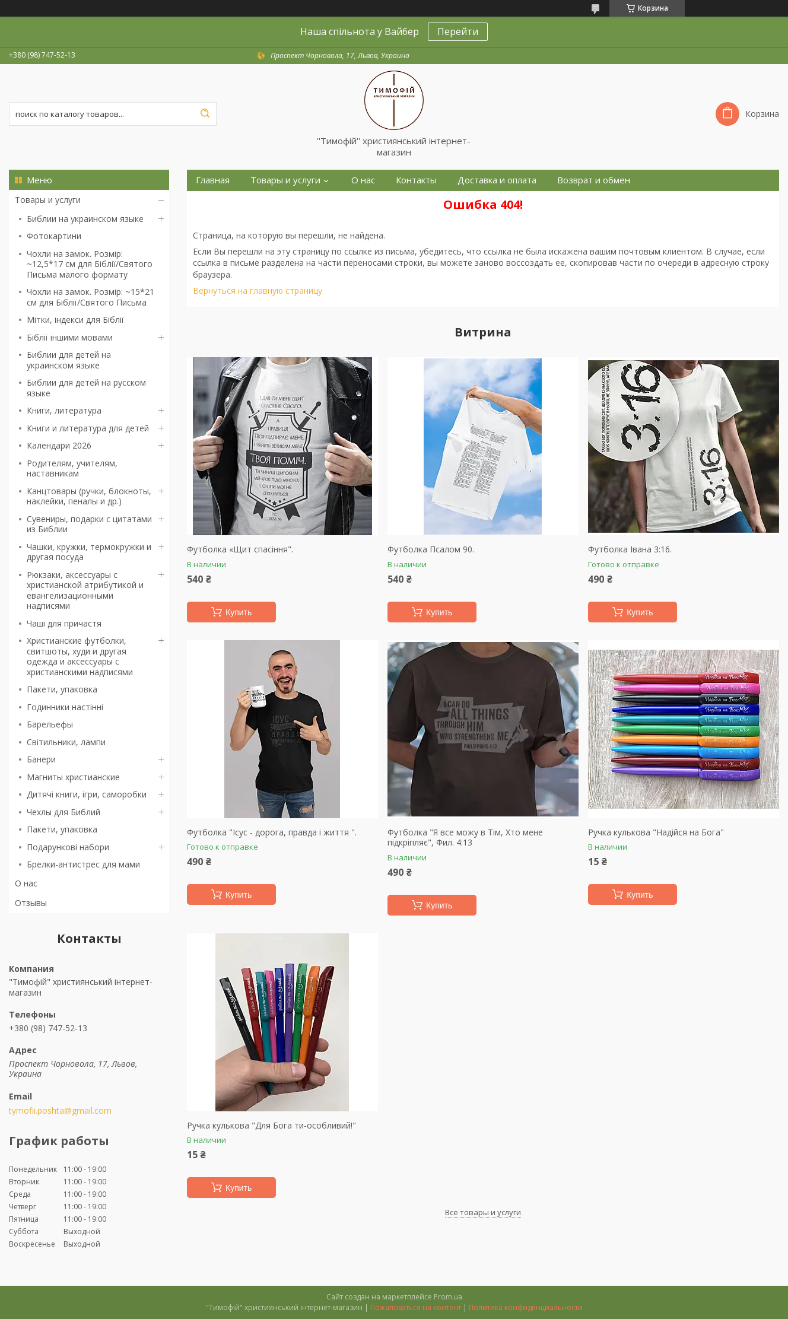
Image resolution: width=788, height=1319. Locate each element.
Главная (213, 180)
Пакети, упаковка (62, 689)
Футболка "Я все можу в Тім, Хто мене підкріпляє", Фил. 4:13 (465, 837)
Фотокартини (54, 235)
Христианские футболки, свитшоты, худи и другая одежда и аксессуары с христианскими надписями (80, 656)
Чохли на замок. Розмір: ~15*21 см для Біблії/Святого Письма (90, 297)
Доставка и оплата (496, 180)
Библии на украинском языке (85, 218)
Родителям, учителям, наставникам (72, 468)
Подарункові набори (68, 847)
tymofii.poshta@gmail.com (60, 1110)
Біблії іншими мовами (70, 337)
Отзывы (31, 902)
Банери (41, 759)
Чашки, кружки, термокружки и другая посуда (89, 552)
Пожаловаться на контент (415, 1307)
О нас (26, 883)
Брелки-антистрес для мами (83, 864)
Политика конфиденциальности (526, 1307)
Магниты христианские (73, 777)
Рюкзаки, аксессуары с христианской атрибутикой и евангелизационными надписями (85, 590)
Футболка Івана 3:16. (630, 549)
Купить (238, 612)
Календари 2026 (59, 445)
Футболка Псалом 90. (430, 549)
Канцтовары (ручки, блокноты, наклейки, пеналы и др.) (89, 496)
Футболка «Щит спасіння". (240, 549)
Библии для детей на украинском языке (69, 360)
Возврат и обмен (593, 180)
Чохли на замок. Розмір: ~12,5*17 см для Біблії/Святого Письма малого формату (89, 264)
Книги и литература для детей (88, 428)
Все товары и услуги (483, 1212)
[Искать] (205, 114)
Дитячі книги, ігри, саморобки (87, 794)
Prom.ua (448, 1297)
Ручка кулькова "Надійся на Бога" (656, 832)
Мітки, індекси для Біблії (75, 319)
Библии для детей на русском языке (86, 388)
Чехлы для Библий (63, 812)
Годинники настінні (65, 707)
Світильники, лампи (66, 742)
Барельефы (50, 724)
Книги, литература (64, 410)
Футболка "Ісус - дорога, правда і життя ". (272, 832)
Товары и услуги (48, 199)
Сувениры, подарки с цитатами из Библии (89, 524)
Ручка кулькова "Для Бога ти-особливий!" (271, 1125)
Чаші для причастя (64, 623)
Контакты (416, 180)
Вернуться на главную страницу (257, 290)
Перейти (457, 31)
